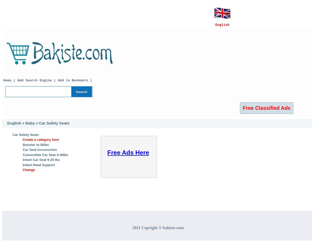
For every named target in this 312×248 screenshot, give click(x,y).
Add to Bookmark (74, 82)
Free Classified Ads (267, 110)
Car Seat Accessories (40, 152)
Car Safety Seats (54, 125)
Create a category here (41, 142)
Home (7, 82)
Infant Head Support (39, 167)
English (14, 125)
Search (81, 94)
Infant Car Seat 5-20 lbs (41, 162)
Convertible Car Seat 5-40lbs (45, 157)
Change (29, 172)
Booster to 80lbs (36, 147)
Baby (30, 125)
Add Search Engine (35, 82)
